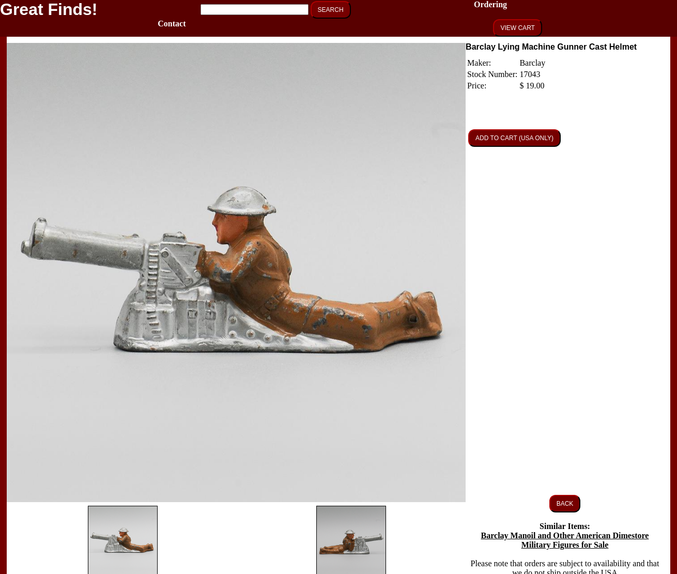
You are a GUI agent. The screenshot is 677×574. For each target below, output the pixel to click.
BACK (565, 503)
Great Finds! (48, 9)
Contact (172, 23)
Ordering (490, 4)
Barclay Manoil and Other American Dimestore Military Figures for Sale (565, 540)
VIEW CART (517, 28)
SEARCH (331, 9)
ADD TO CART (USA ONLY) (514, 138)
